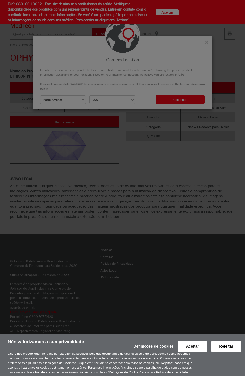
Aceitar (192, 350)
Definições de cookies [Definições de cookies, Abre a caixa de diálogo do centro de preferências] (154, 350)
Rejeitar (226, 350)
